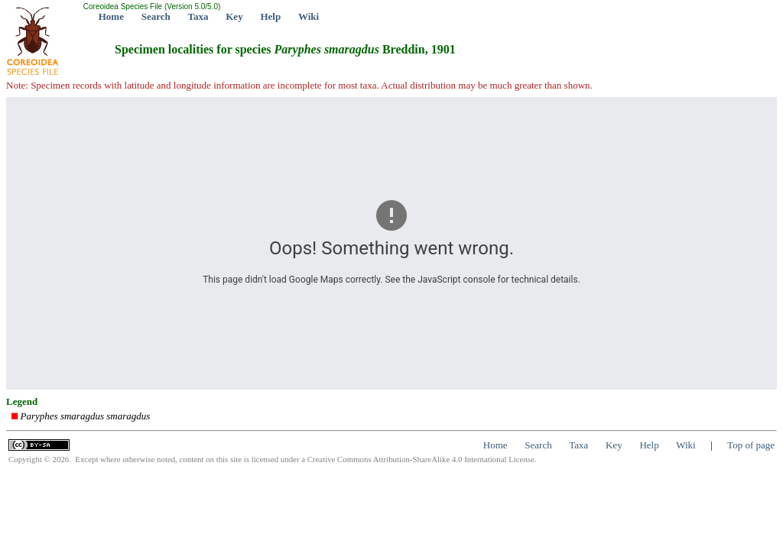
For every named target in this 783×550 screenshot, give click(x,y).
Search (156, 16)
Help (270, 16)
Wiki (308, 16)
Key (234, 16)
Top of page (751, 445)
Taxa (198, 16)
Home (111, 16)
